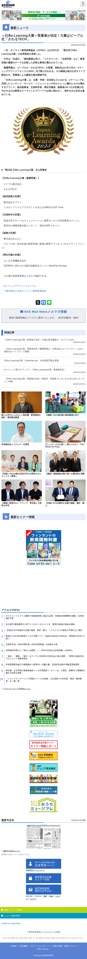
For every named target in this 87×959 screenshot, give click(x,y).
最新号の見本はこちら (11, 851)
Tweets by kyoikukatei (11, 923)
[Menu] (83, 4)
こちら (29, 276)
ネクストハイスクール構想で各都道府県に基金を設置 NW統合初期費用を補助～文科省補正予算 (45, 617)
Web (51, 896)
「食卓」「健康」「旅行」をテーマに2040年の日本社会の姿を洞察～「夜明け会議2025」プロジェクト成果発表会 (45, 657)
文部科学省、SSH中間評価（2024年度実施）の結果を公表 (31, 644)
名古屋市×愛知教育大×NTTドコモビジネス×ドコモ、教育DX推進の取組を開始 (40, 624)
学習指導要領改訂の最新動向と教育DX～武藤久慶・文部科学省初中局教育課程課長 (42, 664)
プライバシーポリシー (40, 946)
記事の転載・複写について (64, 946)
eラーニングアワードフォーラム (20, 286)
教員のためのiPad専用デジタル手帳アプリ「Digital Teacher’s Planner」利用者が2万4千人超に (45, 637)
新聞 (45, 896)
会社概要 (23, 946)
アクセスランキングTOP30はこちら (16, 689)
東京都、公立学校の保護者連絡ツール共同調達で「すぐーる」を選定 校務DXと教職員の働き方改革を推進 (45, 671)
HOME (14, 946)
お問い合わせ (42, 949)
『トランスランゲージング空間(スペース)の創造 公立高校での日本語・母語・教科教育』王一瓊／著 (44, 680)
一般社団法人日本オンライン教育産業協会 (25, 291)
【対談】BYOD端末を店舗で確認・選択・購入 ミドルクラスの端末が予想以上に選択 (44, 630)
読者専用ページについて (35, 870)
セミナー (33, 899)
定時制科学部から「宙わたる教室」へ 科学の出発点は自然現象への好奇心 (39, 650)
